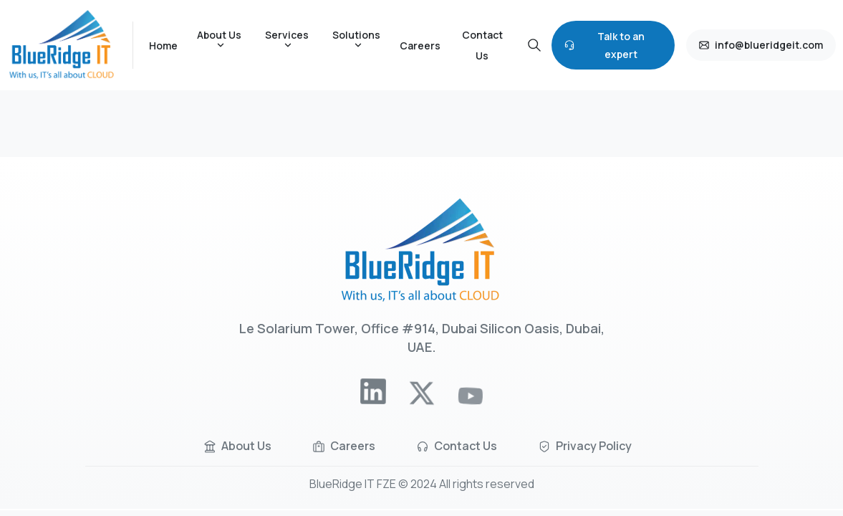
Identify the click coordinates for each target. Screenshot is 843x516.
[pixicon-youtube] (470, 404)
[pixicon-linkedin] (373, 394)
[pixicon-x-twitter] (421, 398)
